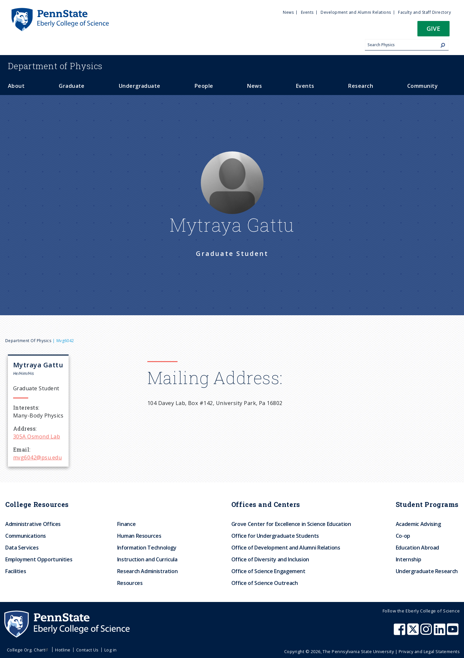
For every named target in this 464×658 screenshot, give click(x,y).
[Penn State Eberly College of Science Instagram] (426, 632)
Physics (55, 65)
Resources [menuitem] (130, 583)
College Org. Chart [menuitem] (28, 650)
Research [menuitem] (360, 85)
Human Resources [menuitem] (139, 535)
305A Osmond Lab (36, 436)
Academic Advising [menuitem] (418, 524)
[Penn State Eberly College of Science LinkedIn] (440, 632)
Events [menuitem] (307, 12)
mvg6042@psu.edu (37, 457)
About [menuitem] (16, 85)
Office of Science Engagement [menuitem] (268, 571)
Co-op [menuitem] (403, 535)
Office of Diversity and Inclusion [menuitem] (270, 559)
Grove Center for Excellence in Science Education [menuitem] (291, 524)
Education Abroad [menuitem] (417, 547)
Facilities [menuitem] (15, 571)
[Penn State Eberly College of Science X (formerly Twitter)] (413, 632)
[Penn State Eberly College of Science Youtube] (453, 632)
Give (433, 28)
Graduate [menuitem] (72, 85)
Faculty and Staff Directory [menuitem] (424, 12)
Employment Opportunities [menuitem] (38, 559)
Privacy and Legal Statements (429, 651)
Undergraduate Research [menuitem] (427, 571)
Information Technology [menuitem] (147, 547)
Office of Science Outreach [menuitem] (264, 583)
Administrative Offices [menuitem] (33, 524)
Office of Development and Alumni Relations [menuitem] (285, 547)
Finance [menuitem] (126, 524)
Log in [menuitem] (110, 650)
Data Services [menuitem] (21, 547)
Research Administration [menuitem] (147, 571)
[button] (433, 30)
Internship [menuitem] (408, 559)
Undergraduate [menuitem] (139, 85)
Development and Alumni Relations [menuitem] (356, 12)
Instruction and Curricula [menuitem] (147, 559)
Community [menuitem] (422, 85)
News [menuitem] (288, 12)
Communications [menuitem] (25, 535)
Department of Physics (28, 340)
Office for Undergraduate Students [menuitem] (275, 535)
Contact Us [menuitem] (87, 650)
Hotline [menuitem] (62, 650)
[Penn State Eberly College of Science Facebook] (400, 632)
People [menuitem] (204, 85)
